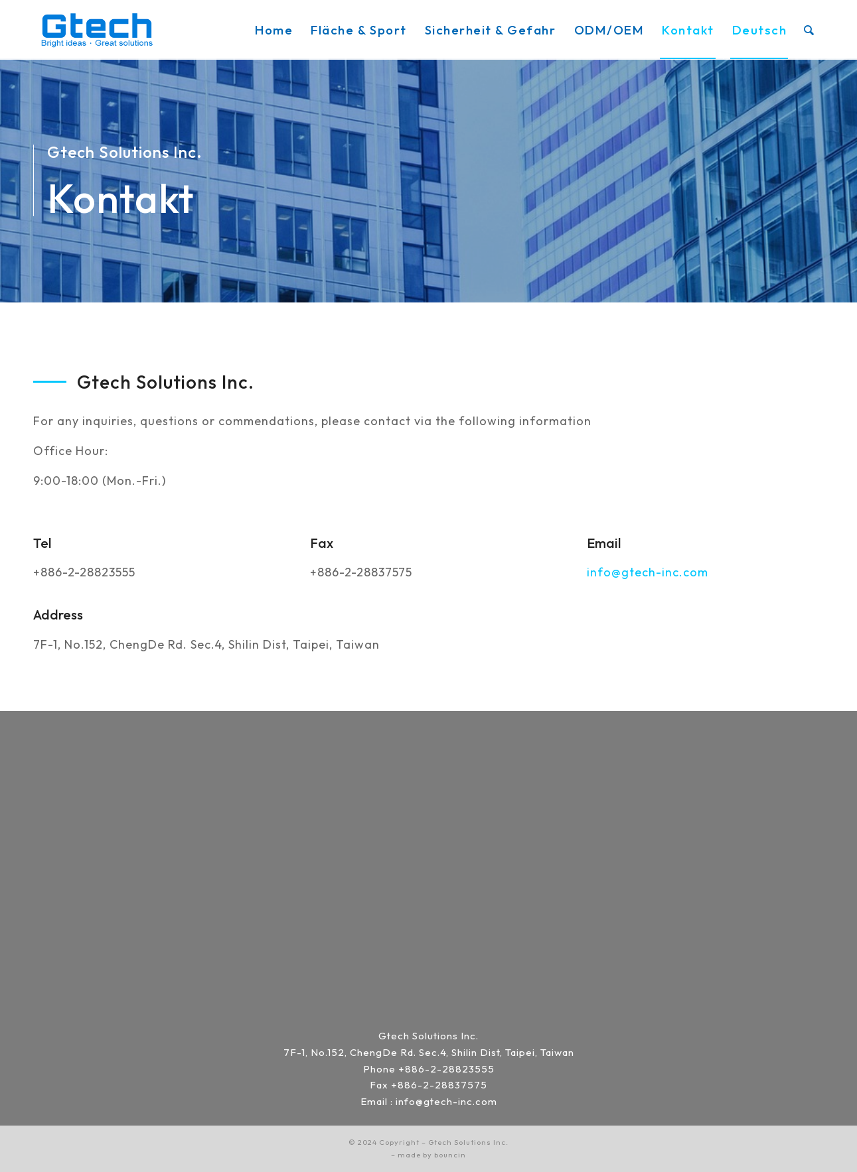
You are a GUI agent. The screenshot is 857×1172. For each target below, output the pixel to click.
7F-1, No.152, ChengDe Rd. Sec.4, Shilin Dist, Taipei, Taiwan (428, 1052)
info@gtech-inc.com (647, 572)
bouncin (450, 1154)
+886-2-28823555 (446, 1069)
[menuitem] (273, 30)
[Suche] (809, 30)
